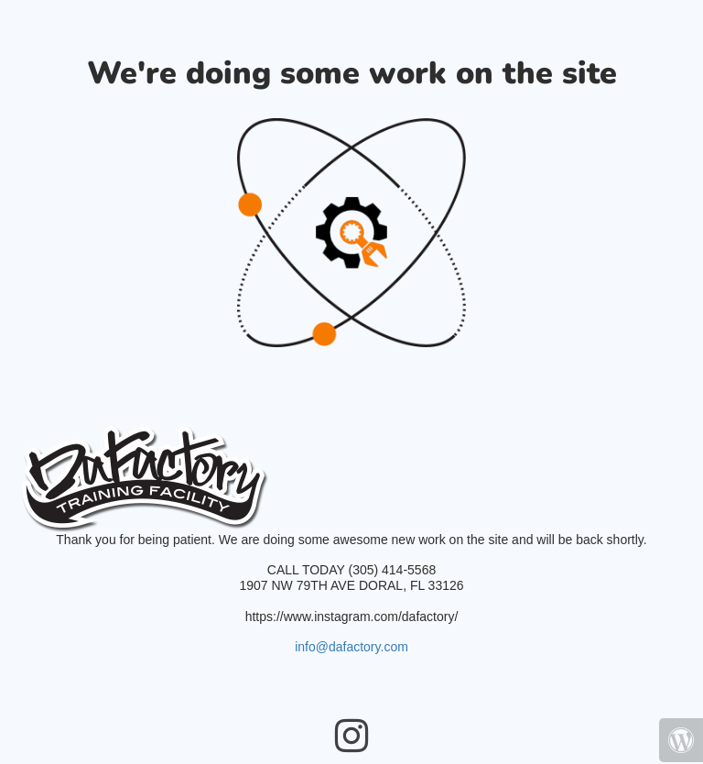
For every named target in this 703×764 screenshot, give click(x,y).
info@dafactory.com (351, 646)
